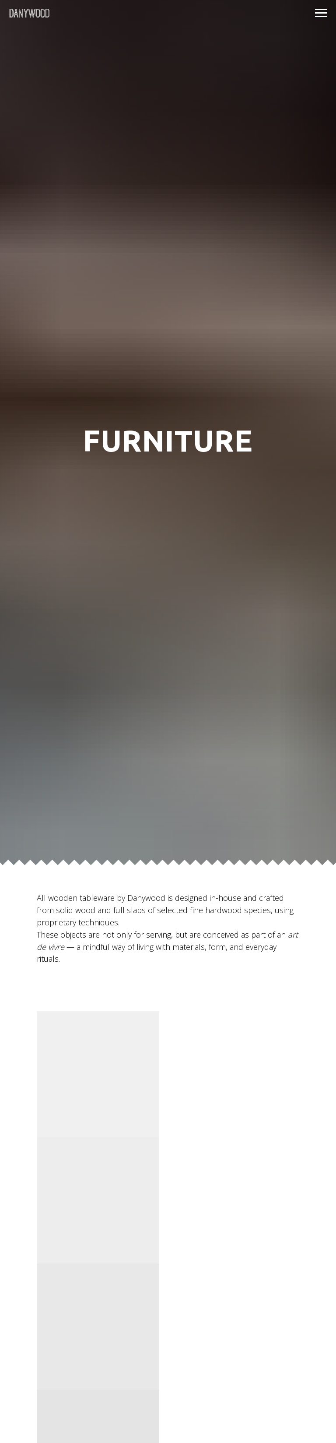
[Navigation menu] (321, 13)
